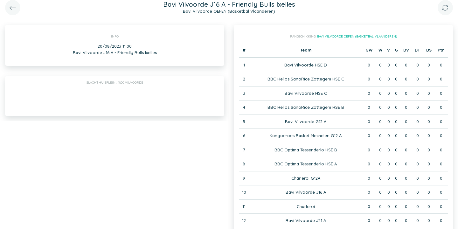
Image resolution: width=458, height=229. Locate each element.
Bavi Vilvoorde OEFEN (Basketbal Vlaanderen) (357, 36)
